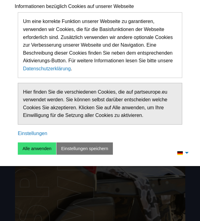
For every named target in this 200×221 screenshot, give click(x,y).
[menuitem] (181, 153)
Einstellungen (32, 133)
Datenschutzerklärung (47, 68)
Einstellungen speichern (84, 148)
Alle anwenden (36, 148)
